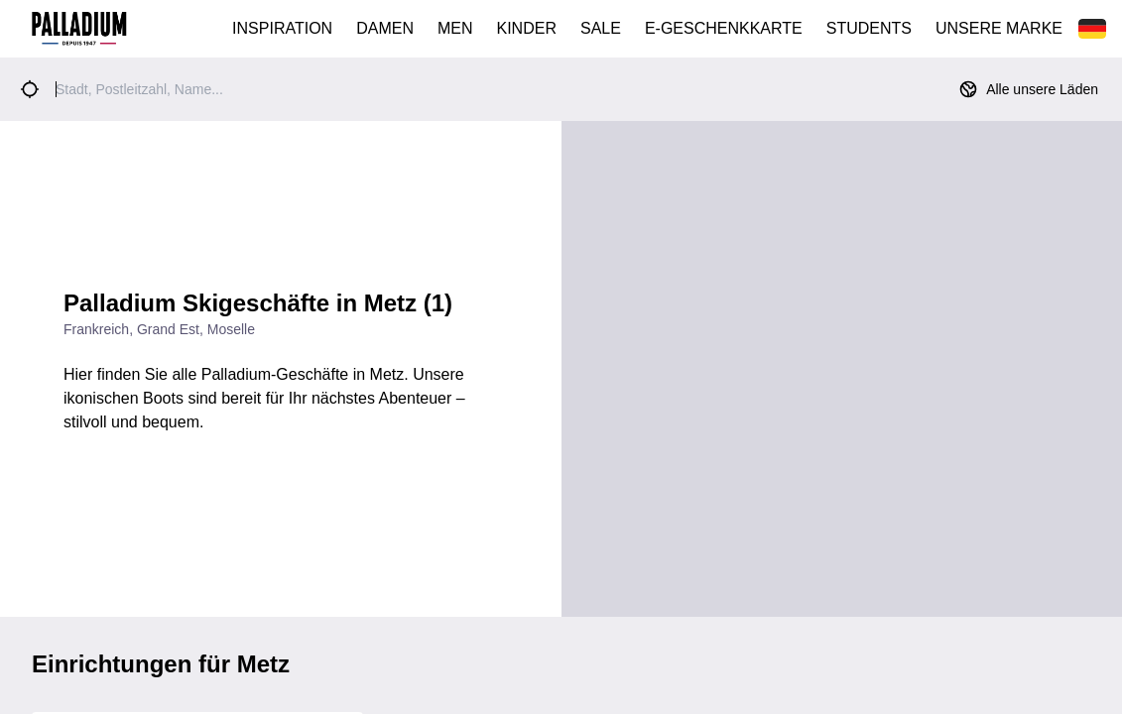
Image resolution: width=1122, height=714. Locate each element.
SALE (600, 28)
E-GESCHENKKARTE (724, 28)
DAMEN (385, 28)
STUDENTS (869, 28)
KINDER (527, 28)
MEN (455, 28)
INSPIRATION (282, 28)
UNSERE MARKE (998, 28)
